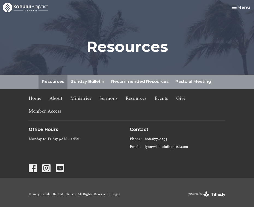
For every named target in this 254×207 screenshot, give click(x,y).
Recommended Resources (140, 81)
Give (180, 98)
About (55, 98)
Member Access (45, 111)
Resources (53, 81)
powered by (206, 194)
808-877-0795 (156, 139)
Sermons (108, 98)
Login (115, 194)
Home (35, 98)
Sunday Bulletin (87, 81)
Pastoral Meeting (193, 81)
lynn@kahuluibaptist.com (166, 147)
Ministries (80, 98)
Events (161, 98)
